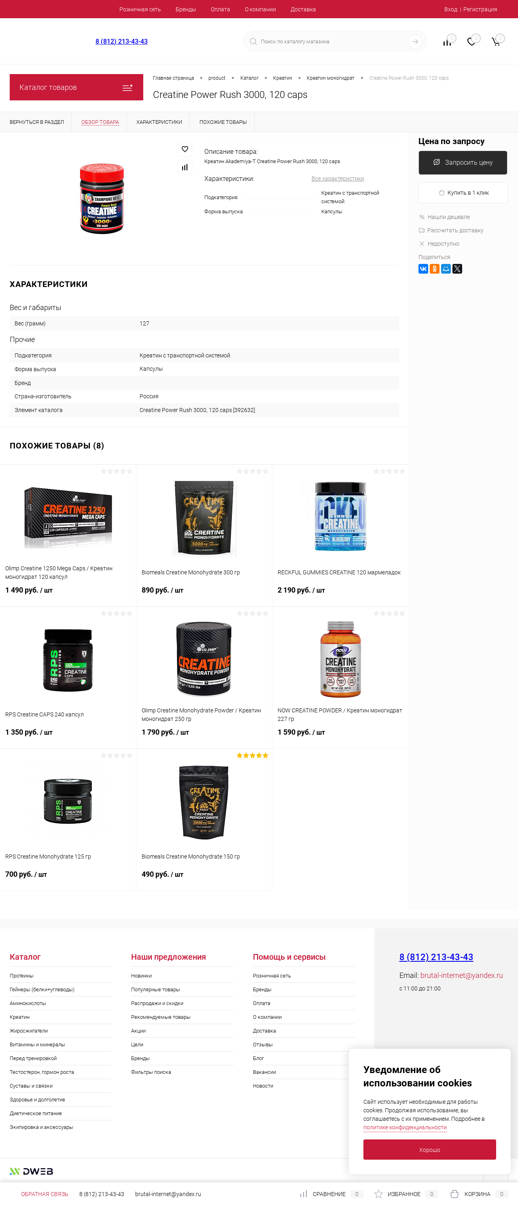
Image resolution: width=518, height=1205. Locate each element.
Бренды (186, 9)
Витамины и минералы (37, 1044)
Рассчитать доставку (451, 230)
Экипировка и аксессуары (41, 1127)
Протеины (22, 976)
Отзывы (263, 1044)
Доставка (303, 9)
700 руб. (68, 879)
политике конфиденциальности (405, 1127)
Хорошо (429, 1150)
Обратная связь (39, 1194)
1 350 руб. (68, 737)
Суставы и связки (31, 1086)
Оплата (220, 9)
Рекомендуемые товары (161, 1017)
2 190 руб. (340, 595)
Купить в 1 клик (463, 192)
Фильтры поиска (151, 1072)
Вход (450, 9)
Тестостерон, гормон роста (42, 1072)
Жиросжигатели (29, 1031)
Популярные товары (155, 989)
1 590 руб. (340, 737)
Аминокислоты (28, 1003)
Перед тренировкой (33, 1058)
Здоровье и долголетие (37, 1100)
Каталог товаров (76, 87)
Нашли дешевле (444, 217)
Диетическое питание (36, 1113)
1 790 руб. (204, 737)
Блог (258, 1058)
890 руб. (204, 595)
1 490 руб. (68, 595)
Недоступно (438, 243)
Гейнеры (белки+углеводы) (42, 989)
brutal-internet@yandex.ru (461, 975)
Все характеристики (338, 178)
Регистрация (480, 9)
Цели (137, 1044)
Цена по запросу (451, 141)
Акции (138, 1031)
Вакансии (264, 1072)
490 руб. (204, 879)
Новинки (141, 976)
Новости (263, 1086)
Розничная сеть (140, 9)
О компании (260, 9)
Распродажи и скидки (157, 1003)
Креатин (20, 1017)
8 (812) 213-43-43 (122, 41)
